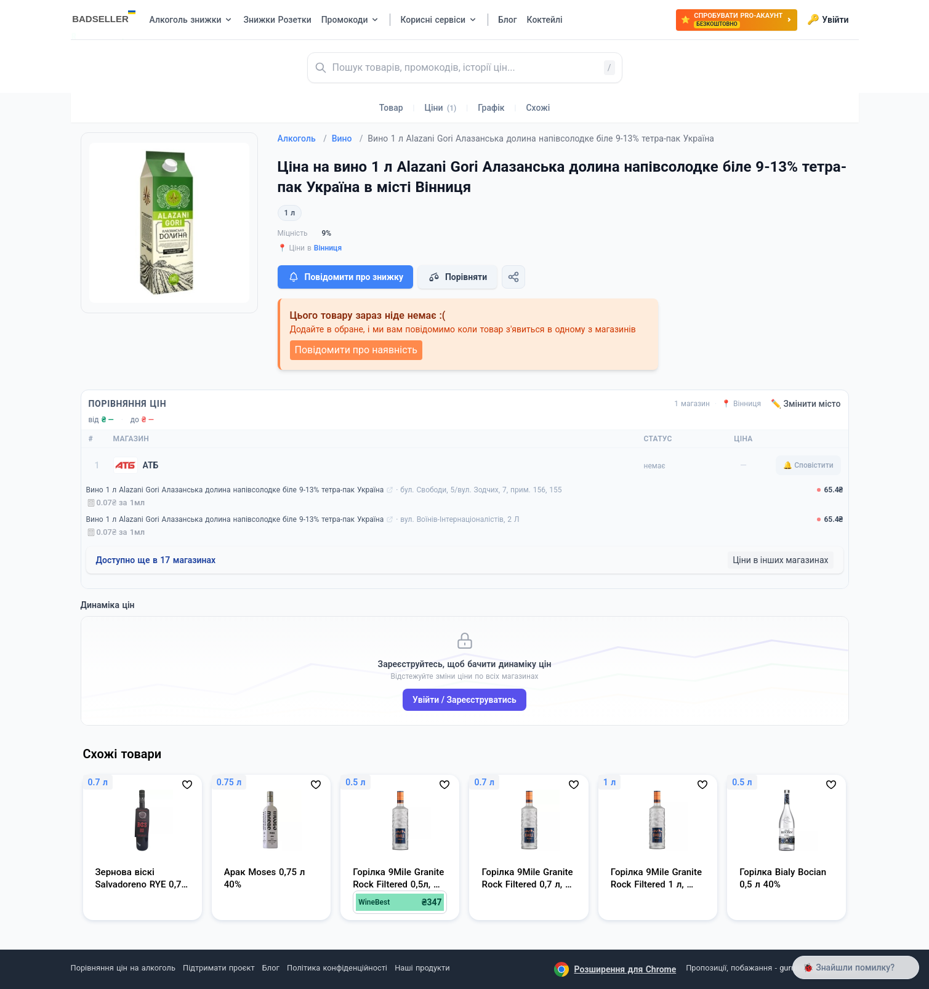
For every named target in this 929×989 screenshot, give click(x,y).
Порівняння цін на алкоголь (123, 967)
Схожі (538, 108)
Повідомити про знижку (345, 277)
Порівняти (457, 277)
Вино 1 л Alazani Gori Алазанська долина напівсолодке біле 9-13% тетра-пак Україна (235, 490)
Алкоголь (302, 138)
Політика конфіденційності (337, 967)
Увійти (827, 19)
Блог (271, 967)
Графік (491, 108)
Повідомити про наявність (356, 350)
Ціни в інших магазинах (780, 560)
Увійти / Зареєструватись (464, 700)
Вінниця (328, 248)
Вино (347, 138)
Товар (391, 108)
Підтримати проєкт (218, 967)
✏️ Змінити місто (806, 404)
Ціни (441, 108)
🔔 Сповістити (808, 465)
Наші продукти (422, 967)
